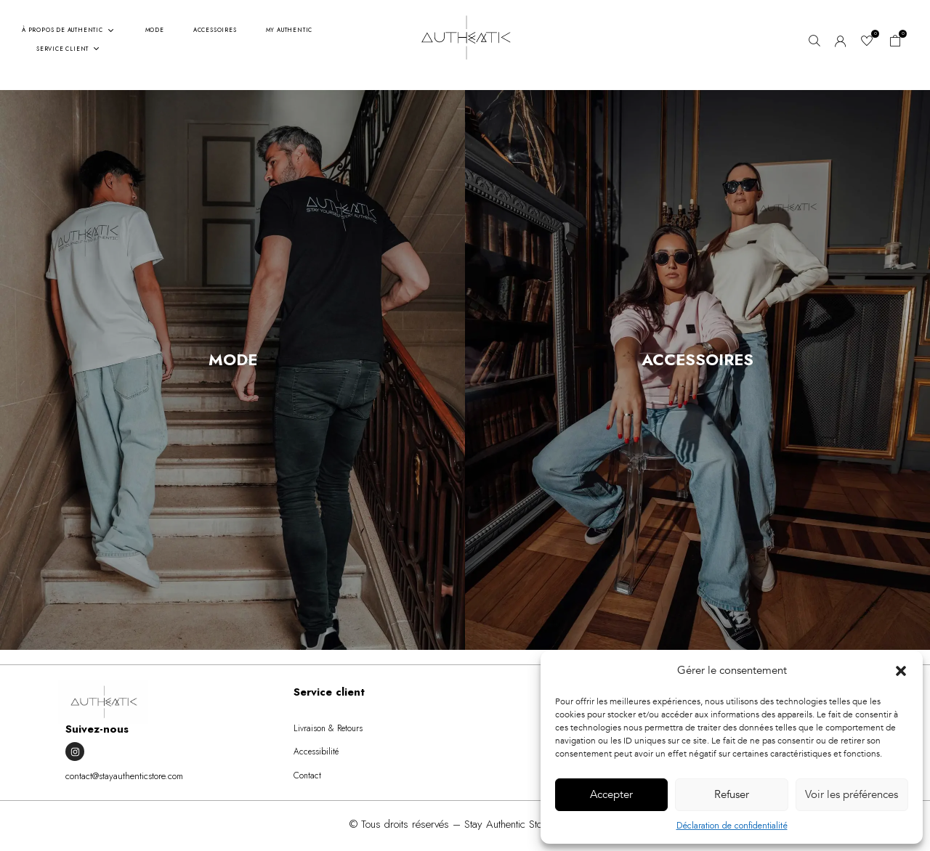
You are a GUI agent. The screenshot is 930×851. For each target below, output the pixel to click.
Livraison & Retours (328, 728)
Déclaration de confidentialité (732, 825)
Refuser (731, 794)
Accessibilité (316, 751)
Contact (307, 775)
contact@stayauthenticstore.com (124, 776)
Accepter (611, 794)
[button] (901, 671)
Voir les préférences (851, 794)
